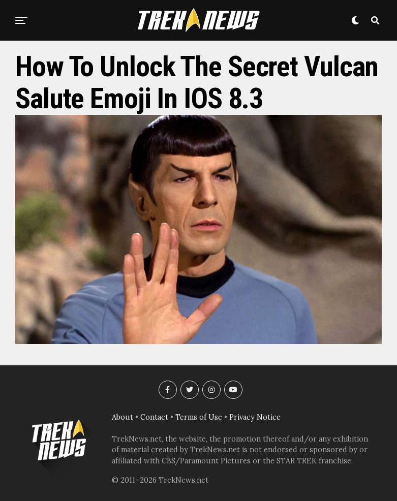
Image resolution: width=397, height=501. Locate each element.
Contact (154, 417)
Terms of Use (198, 417)
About (122, 417)
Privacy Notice (255, 417)
